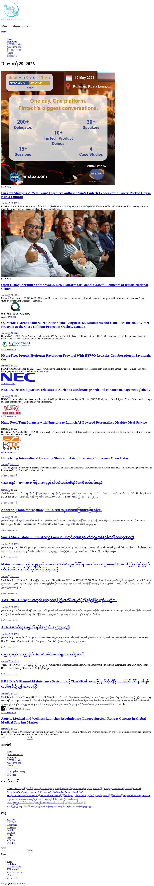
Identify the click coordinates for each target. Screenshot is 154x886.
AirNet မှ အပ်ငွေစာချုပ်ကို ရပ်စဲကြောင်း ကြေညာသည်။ (35, 627)
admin (4, 203)
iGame (10, 53)
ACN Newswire (14, 44)
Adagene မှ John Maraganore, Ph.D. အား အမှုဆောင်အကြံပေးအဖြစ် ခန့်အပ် (51, 510)
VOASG (11, 840)
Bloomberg (12, 825)
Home (9, 39)
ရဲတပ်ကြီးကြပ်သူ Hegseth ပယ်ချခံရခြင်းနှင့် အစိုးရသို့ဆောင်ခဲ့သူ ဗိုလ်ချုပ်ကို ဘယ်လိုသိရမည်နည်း (49, 806)
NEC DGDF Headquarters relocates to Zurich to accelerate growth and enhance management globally (75, 390)
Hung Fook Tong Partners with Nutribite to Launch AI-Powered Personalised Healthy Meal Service (74, 422)
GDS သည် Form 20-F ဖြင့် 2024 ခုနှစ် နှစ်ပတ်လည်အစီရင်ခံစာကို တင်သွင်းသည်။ (52, 482)
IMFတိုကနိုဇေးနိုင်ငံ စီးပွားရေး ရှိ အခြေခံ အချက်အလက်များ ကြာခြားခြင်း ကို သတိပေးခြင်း (46, 802)
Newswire (11, 827)
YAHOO (11, 819)
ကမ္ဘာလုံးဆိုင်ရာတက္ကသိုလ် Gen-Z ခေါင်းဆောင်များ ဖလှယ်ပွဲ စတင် (42, 654)
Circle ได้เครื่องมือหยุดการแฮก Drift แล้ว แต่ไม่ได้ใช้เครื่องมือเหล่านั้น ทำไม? (45, 792)
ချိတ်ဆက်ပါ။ (12, 55)
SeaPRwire (12, 41)
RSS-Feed (11, 775)
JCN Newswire (14, 47)
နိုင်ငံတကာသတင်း (15, 49)
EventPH (11, 843)
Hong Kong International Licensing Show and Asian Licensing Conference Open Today (65, 458)
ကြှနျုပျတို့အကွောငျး (16, 771)
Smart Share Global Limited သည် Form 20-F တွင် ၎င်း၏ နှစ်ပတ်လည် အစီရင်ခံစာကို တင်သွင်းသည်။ (67, 537)
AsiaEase (11, 832)
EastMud (11, 830)
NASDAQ (11, 822)
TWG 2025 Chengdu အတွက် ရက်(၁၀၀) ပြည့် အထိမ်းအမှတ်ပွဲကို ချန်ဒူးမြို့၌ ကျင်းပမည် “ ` (59, 600)
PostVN (10, 838)
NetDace (11, 835)
